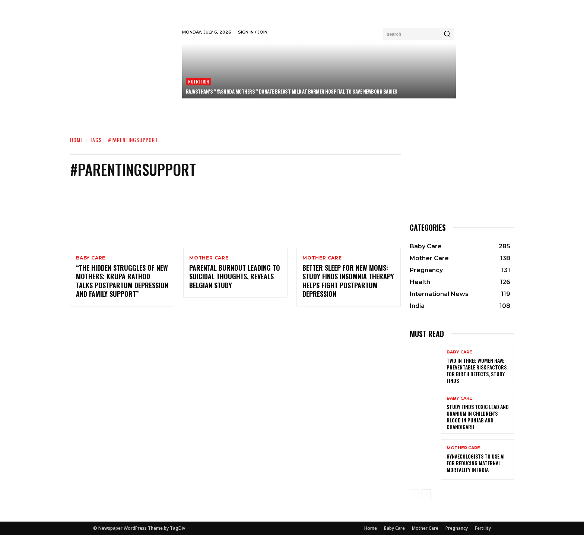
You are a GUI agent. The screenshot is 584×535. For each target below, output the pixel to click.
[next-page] (426, 494)
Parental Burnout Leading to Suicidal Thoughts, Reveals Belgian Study (234, 276)
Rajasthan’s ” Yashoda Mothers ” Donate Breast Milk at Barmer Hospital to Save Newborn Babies (291, 91)
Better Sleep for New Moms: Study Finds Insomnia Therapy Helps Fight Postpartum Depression (348, 281)
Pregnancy (456, 528)
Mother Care (209, 258)
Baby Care (90, 258)
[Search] (447, 34)
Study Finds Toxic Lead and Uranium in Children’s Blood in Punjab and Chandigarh (478, 417)
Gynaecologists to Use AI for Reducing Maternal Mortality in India (476, 462)
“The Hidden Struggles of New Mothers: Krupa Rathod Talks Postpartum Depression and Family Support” (122, 281)
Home (76, 140)
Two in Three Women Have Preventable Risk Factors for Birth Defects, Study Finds (477, 370)
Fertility (483, 528)
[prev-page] (414, 494)
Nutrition (198, 81)
